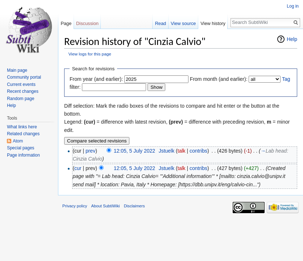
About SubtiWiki (105, 206)
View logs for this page (90, 53)
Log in (293, 6)
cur (77, 168)
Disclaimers (134, 206)
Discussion (87, 23)
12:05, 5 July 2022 (134, 151)
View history (212, 23)
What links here (22, 126)
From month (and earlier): (219, 79)
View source (183, 23)
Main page (17, 70)
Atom (18, 141)
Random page (20, 98)
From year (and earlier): (96, 79)
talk (182, 151)
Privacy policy (74, 206)
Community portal (24, 77)
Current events (21, 84)
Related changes (23, 133)
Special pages (20, 147)
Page (66, 23)
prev (90, 151)
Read (160, 23)
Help (292, 39)
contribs (198, 151)
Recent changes (22, 91)
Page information (23, 155)
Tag (286, 79)
